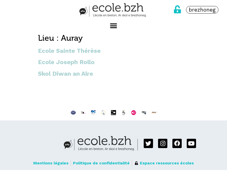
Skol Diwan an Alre (65, 73)
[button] (113, 25)
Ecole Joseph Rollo (66, 62)
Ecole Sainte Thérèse (69, 50)
